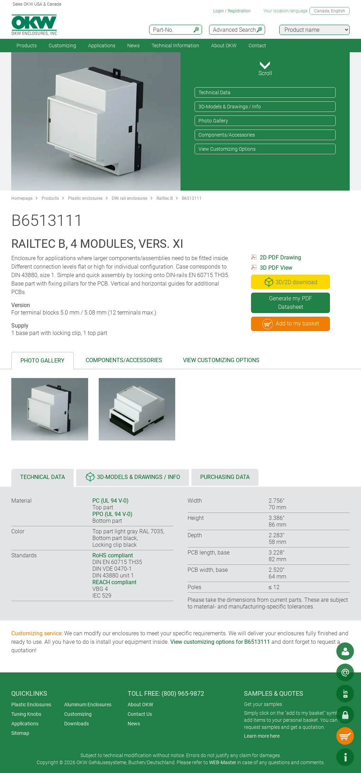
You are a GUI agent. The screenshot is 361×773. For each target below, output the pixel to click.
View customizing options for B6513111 (220, 642)
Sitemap (20, 733)
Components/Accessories (226, 135)
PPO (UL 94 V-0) (112, 514)
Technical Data (214, 92)
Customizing (62, 45)
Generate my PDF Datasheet (290, 302)
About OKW (140, 704)
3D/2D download (290, 282)
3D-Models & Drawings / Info (229, 106)
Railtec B (165, 198)
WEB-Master (222, 762)
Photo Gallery (213, 121)
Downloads (76, 723)
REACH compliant (114, 582)
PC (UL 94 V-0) (110, 500)
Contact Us (140, 714)
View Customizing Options (227, 149)
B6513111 (192, 198)
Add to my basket (290, 324)
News (133, 45)
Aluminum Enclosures (87, 704)
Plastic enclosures (85, 198)
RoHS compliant (112, 555)
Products (27, 45)
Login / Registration (232, 10)
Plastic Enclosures (31, 704)
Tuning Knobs (26, 714)
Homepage (21, 198)
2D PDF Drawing (280, 257)
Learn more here (262, 736)
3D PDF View (276, 267)
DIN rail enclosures (129, 198)
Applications (101, 45)
